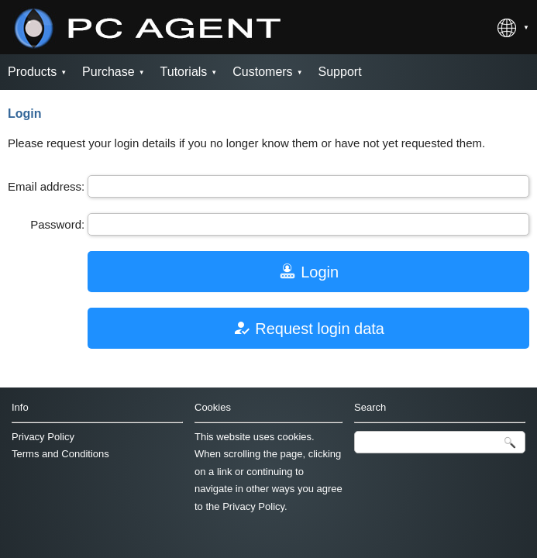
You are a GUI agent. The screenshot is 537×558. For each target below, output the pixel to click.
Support (340, 71)
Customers (262, 71)
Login (308, 271)
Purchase (108, 71)
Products (32, 71)
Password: (57, 224)
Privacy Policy (43, 437)
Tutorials (184, 71)
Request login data (308, 328)
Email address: (46, 186)
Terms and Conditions (60, 454)
